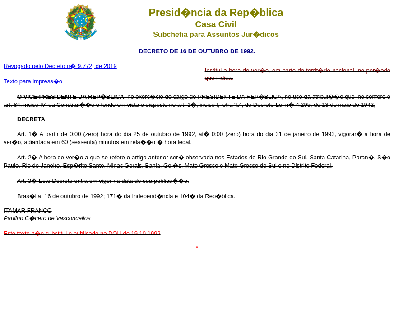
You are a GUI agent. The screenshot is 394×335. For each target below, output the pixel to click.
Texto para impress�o (33, 81)
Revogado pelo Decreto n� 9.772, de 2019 (60, 66)
